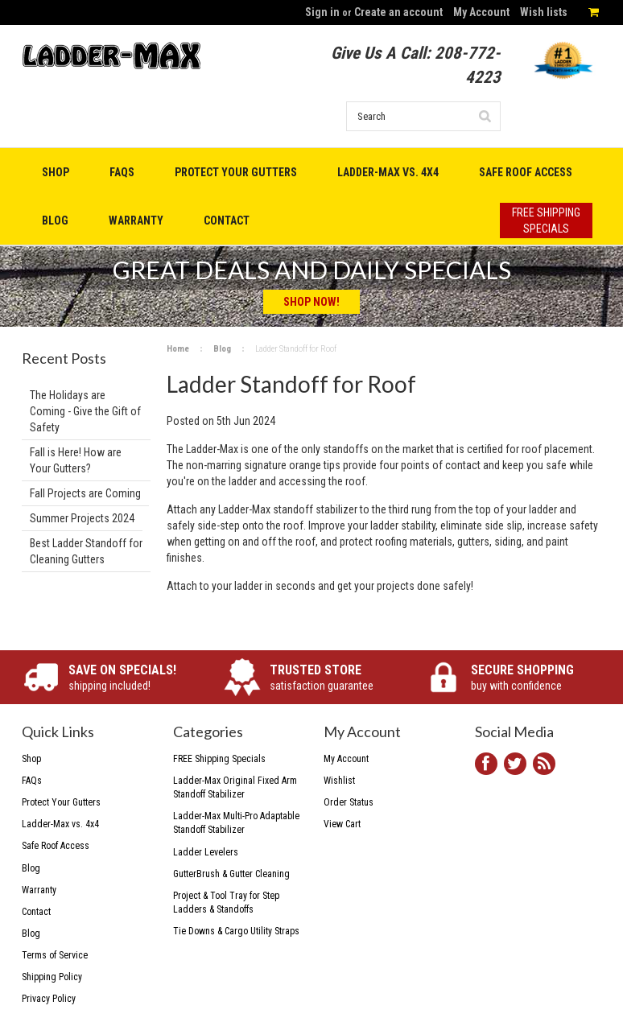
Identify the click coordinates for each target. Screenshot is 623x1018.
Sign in (322, 12)
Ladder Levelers (205, 852)
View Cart (342, 824)
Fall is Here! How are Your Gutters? (76, 460)
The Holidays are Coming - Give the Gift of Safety (85, 411)
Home (178, 349)
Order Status (348, 802)
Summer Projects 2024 (82, 518)
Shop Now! (311, 301)
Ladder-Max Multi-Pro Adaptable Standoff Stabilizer (236, 822)
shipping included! (134, 677)
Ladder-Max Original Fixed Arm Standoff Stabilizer (235, 787)
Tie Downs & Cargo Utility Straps (236, 931)
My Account (481, 12)
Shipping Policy (52, 977)
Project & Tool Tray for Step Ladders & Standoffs (226, 902)
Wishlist (339, 780)
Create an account (398, 12)
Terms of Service (55, 955)
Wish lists (543, 12)
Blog (222, 349)
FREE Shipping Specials (219, 759)
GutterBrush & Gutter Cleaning (231, 874)
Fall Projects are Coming (85, 493)
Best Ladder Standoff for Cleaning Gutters (86, 551)
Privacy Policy (49, 998)
